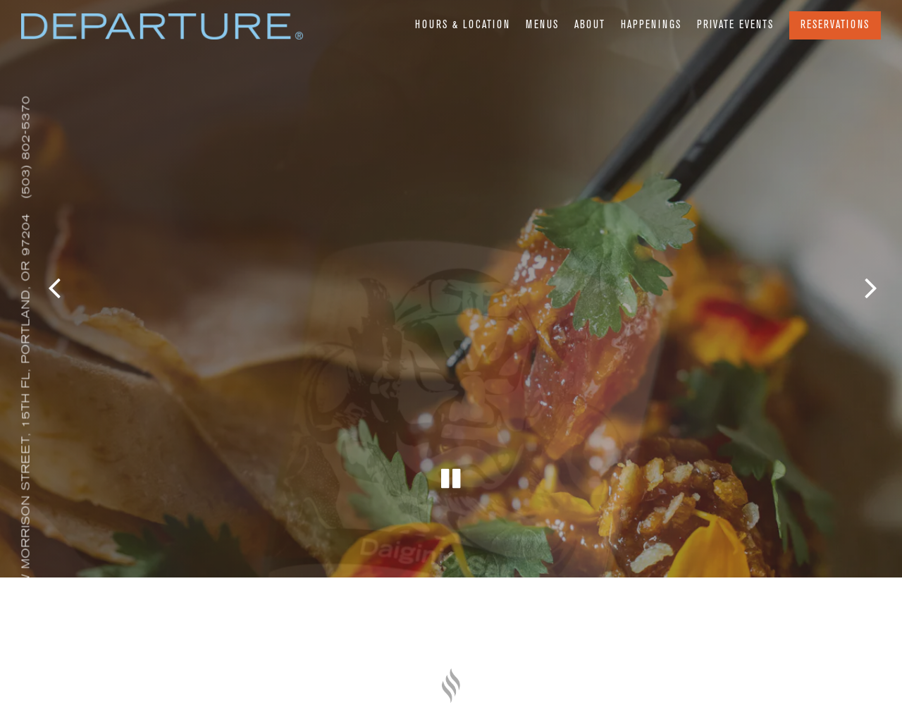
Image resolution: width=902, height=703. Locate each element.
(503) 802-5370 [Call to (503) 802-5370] (25, 146)
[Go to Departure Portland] (26, 419)
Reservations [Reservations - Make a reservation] (835, 25)
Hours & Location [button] (462, 25)
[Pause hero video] (451, 470)
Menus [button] (542, 25)
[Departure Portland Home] (162, 31)
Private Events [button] (735, 25)
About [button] (589, 25)
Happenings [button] (651, 25)
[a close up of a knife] (451, 685)
